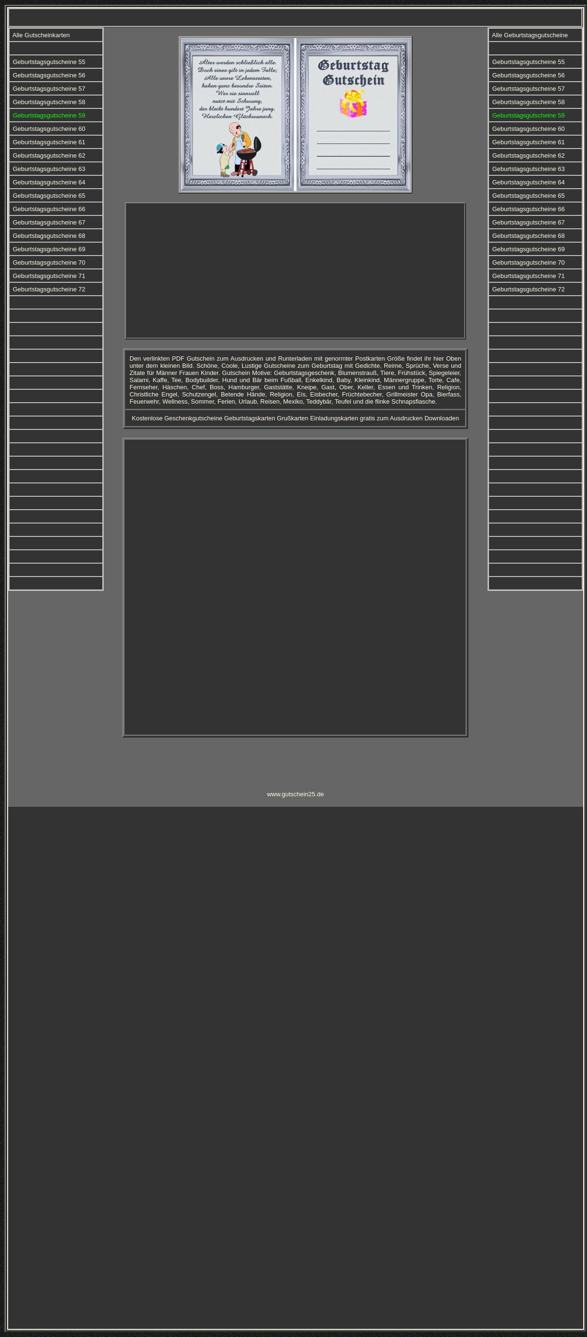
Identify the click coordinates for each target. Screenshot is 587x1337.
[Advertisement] (295, 271)
